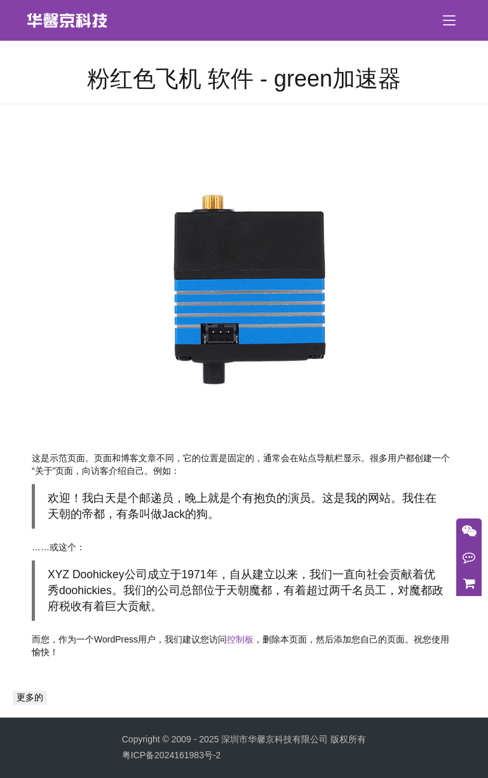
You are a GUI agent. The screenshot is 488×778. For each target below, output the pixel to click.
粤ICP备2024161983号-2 (171, 755)
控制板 (240, 639)
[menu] (449, 20)
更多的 (30, 697)
